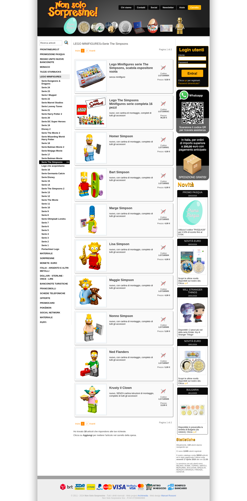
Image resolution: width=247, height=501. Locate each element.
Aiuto (182, 7)
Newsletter (168, 7)
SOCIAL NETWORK (50, 312)
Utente (181, 55)
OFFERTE (45, 298)
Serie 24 (46, 87)
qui (185, 80)
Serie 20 (46, 117)
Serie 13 (46, 192)
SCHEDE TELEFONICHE (52, 293)
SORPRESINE (47, 258)
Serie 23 (46, 91)
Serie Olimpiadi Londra (54, 219)
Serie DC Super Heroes (54, 121)
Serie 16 (46, 169)
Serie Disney (48, 177)
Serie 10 (46, 207)
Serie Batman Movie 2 (53, 147)
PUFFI (43, 322)
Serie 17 (46, 154)
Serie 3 (45, 237)
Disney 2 (46, 129)
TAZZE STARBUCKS (50, 72)
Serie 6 (45, 226)
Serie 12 (46, 196)
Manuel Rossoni (168, 495)
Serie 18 (46, 143)
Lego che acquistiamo (53, 166)
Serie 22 (46, 99)
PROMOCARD (47, 303)
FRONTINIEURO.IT (49, 49)
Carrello (194, 7)
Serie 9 (45, 211)
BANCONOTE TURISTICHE (54, 283)
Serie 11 (46, 203)
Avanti (92, 50)
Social (154, 7)
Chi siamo (126, 7)
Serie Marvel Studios (52, 102)
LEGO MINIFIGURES (50, 76)
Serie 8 (45, 215)
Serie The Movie (50, 200)
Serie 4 (45, 234)
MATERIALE (46, 253)
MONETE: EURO (48, 263)
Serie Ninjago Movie (52, 150)
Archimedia (143, 495)
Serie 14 (46, 185)
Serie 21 (46, 110)
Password (183, 62)
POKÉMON (45, 307)
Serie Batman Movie (52, 158)
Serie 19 (46, 125)
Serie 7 (45, 222)
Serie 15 (46, 181)
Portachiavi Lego (50, 249)
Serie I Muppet (49, 95)
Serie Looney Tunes (52, 106)
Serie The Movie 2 (51, 133)
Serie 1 (45, 245)
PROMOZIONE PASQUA (52, 54)
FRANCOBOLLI (48, 288)
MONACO (45, 67)
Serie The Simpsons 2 (53, 188)
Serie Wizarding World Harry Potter (53, 138)
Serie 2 (45, 241)
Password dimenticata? (188, 83)
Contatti (141, 7)
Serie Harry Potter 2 (52, 114)
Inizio (77, 50)
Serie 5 (45, 230)
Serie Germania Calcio (53, 173)
